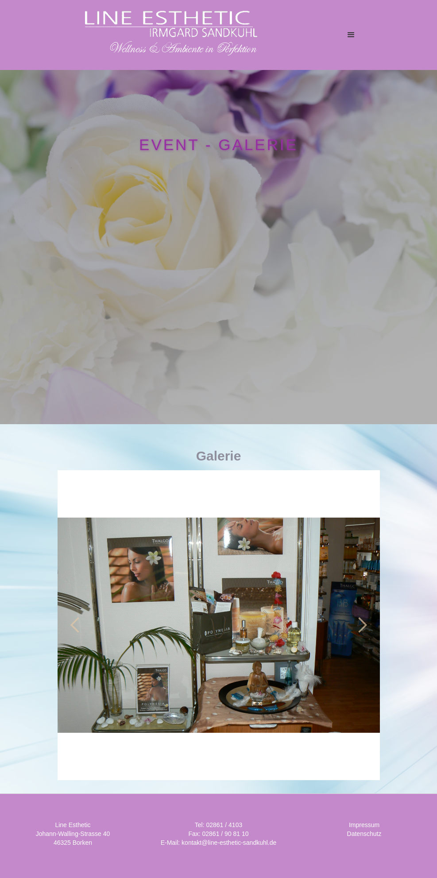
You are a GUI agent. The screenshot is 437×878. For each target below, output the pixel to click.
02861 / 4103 (224, 824)
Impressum (364, 824)
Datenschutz (364, 833)
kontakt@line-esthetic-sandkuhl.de (229, 842)
